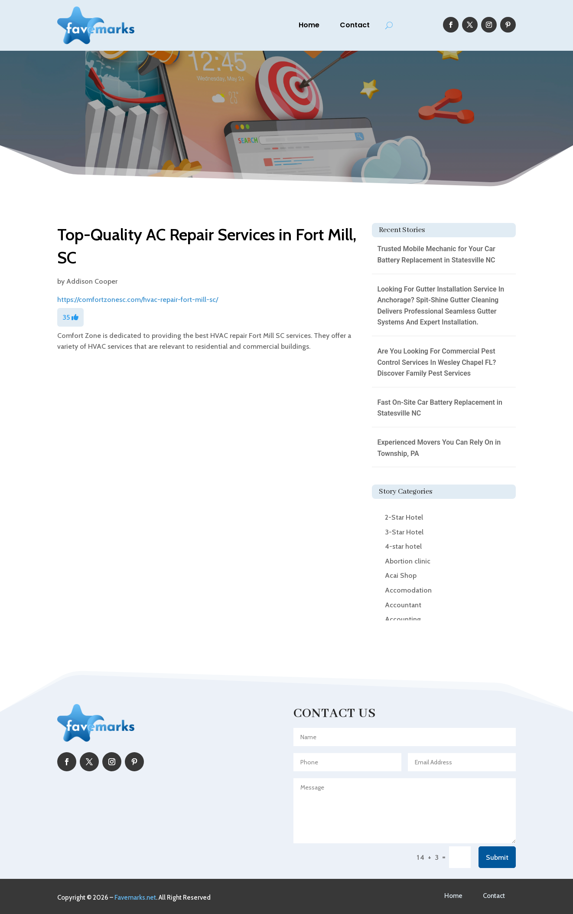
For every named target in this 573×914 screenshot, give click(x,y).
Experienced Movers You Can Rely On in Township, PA (439, 448)
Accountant (403, 605)
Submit (497, 857)
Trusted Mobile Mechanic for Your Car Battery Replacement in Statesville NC (436, 254)
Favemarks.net (135, 897)
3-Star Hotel (404, 532)
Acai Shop (401, 575)
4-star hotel (403, 546)
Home (309, 25)
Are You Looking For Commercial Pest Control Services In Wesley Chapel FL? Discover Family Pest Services (436, 362)
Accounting (403, 619)
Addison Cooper (91, 281)
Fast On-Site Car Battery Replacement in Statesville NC (439, 408)
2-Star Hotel (404, 517)
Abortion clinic (407, 561)
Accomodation (408, 590)
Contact (355, 25)
